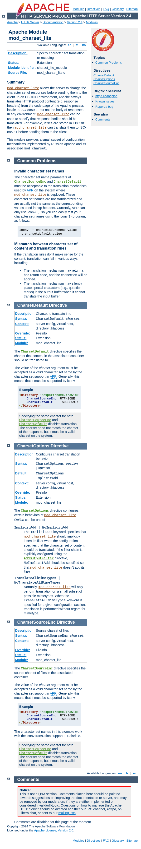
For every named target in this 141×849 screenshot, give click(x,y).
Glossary (118, 9)
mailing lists (66, 813)
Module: (21, 343)
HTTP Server (30, 22)
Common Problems (108, 62)
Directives (93, 9)
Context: (22, 324)
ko (84, 45)
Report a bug (104, 106)
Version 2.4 (75, 22)
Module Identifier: (22, 68)
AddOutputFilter (39, 558)
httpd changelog (106, 96)
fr (77, 45)
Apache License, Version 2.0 (53, 830)
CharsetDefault (103, 75)
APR (30, 190)
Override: (22, 333)
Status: (13, 63)
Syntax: (21, 318)
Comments (102, 119)
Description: (18, 53)
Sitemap (132, 9)
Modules (78, 9)
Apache (12, 22)
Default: (21, 473)
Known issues (104, 101)
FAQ (106, 9)
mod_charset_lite (23, 88)
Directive (58, 305)
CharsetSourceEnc (106, 83)
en (69, 45)
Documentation (53, 22)
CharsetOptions (104, 79)
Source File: (17, 72)
